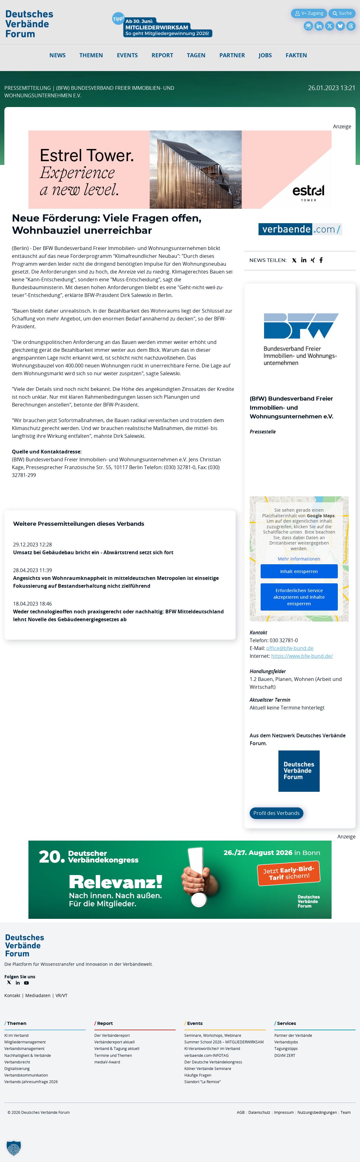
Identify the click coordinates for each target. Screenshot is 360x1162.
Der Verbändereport (112, 1035)
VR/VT (62, 995)
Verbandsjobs (286, 1041)
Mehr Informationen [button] (299, 559)
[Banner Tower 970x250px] (180, 134)
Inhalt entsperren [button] (299, 571)
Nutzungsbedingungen (317, 1112)
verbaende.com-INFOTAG (206, 1055)
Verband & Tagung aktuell (116, 1048)
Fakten (296, 55)
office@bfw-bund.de (289, 648)
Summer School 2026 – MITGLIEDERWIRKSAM (224, 1041)
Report (162, 55)
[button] (14, 1148)
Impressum (284, 1112)
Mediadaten (38, 995)
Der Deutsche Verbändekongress (213, 1061)
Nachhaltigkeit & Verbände (27, 1055)
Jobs (265, 55)
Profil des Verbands (276, 813)
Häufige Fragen (197, 1075)
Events (127, 55)
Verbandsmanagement (24, 1048)
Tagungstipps (286, 1048)
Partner (232, 55)
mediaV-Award (107, 1061)
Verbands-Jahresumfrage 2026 (31, 1081)
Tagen (196, 55)
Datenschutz (259, 1112)
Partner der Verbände (293, 1035)
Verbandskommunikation (26, 1075)
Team (346, 1112)
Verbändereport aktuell (114, 1041)
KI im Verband (16, 1035)
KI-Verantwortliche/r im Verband (212, 1048)
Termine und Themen (113, 1055)
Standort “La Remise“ (202, 1081)
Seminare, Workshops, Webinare (212, 1035)
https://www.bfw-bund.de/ (302, 656)
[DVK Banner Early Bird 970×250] (180, 844)
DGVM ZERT (284, 1055)
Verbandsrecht (17, 1061)
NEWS (57, 55)
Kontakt (12, 995)
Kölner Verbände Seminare (207, 1068)
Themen (91, 55)
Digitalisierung (17, 1068)
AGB (241, 1112)
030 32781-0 (284, 640)
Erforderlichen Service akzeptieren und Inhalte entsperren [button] (299, 596)
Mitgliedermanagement (25, 1041)
